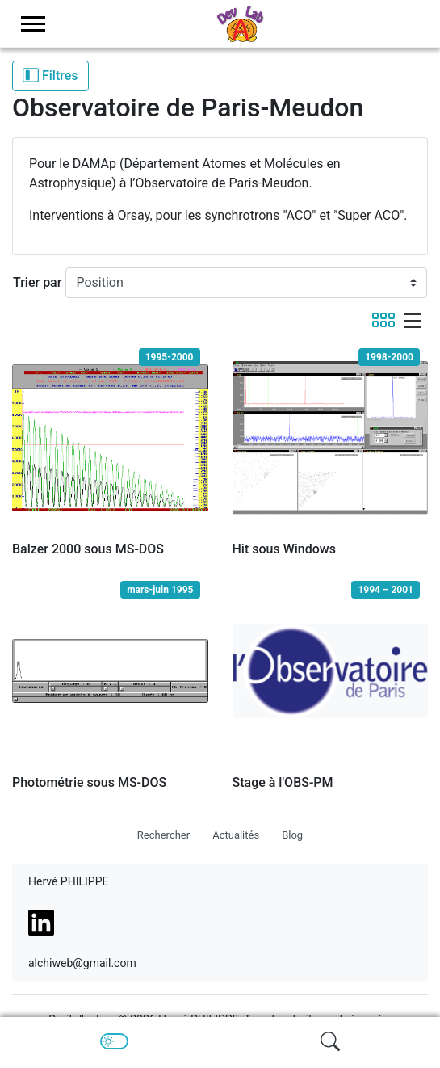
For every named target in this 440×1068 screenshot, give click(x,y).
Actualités (235, 835)
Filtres (50, 75)
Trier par (37, 282)
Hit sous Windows (284, 549)
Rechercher (163, 835)
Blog (292, 835)
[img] (330, 1041)
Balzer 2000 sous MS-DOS (88, 549)
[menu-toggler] (33, 23)
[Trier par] (246, 282)
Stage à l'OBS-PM (283, 782)
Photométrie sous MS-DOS (89, 782)
